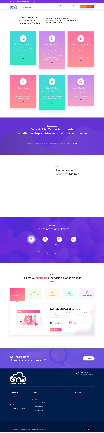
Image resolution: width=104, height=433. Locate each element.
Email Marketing (69, 293)
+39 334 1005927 (27, 8)
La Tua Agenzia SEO (34, 293)
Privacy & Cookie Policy (18, 409)
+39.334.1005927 (84, 373)
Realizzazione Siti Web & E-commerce (17, 294)
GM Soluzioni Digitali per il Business (27, 430)
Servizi (68, 6)
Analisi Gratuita (86, 6)
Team (13, 401)
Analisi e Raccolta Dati (86, 293)
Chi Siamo (61, 6)
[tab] (31, 241)
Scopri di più (56, 330)
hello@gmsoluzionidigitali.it (86, 375)
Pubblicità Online (52, 293)
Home (54, 6)
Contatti (74, 6)
